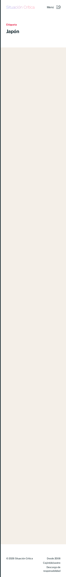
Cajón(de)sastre (51, 562)
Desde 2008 (53, 558)
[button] (53, 7)
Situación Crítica (20, 7)
